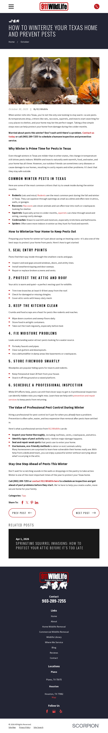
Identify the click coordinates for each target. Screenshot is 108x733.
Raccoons (28, 205)
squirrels (62, 212)
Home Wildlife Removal (54, 626)
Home (54, 616)
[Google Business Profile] (54, 711)
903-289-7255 (54, 601)
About (54, 621)
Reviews (54, 652)
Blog (54, 647)
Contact (54, 658)
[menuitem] (12, 727)
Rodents (41, 195)
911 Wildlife (54, 428)
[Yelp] (60, 711)
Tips (24, 495)
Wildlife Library (54, 637)
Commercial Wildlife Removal (54, 631)
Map (54, 697)
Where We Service (54, 642)
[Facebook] (47, 711)
